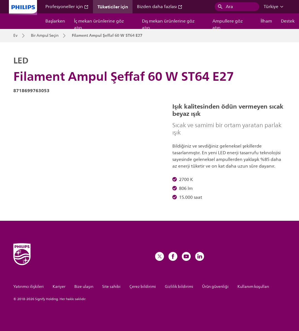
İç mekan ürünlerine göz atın (99, 23)
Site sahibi (111, 286)
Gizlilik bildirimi (179, 286)
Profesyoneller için (67, 6)
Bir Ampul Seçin (44, 35)
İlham (266, 21)
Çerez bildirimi (142, 286)
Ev (15, 35)
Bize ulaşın (83, 286)
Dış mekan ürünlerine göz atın (168, 23)
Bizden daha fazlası (159, 6)
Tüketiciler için (112, 6)
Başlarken (55, 21)
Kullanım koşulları (253, 286)
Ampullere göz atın (227, 23)
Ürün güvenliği (215, 286)
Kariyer (59, 286)
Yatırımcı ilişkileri (28, 286)
